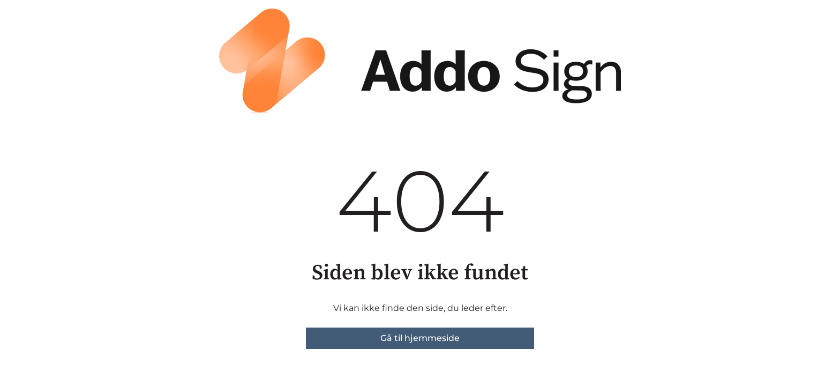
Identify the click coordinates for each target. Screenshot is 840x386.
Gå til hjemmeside (420, 338)
